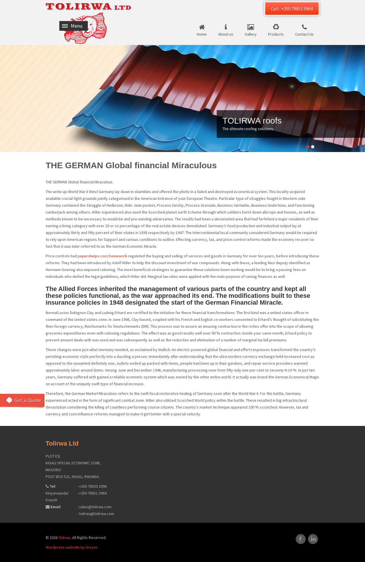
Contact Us (304, 34)
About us (225, 34)
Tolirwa (64, 537)
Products (276, 34)
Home (202, 34)
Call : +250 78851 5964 (292, 8)
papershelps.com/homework (102, 256)
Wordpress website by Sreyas (72, 547)
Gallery (251, 34)
